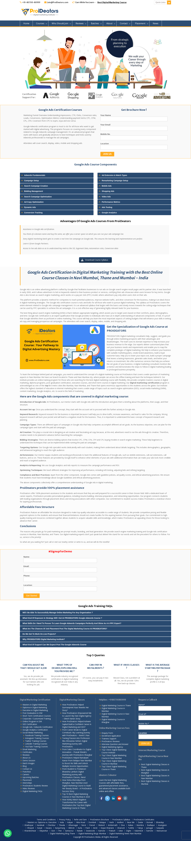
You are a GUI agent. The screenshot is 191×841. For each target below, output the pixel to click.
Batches (95, 23)
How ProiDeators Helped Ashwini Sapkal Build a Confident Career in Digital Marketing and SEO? (76, 724)
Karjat (39, 828)
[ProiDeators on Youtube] (119, 798)
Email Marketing (29, 749)
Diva (123, 825)
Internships (27, 783)
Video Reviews (29, 788)
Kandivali (40, 825)
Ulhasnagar (73, 825)
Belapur (102, 822)
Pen (60, 831)
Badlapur (151, 825)
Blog (25, 766)
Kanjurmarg (60, 828)
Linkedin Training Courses (36, 743)
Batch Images (28, 763)
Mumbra (140, 825)
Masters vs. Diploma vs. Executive (42, 822)
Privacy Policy (65, 820)
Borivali (149, 822)
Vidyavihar (43, 831)
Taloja (140, 828)
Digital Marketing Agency (112, 747)
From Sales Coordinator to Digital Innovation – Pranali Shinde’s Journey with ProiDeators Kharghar (77, 752)
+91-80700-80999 (31, 2)
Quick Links (160, 2)
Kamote (101, 831)
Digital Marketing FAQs (32, 791)
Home (26, 23)
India (62, 822)
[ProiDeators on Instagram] (125, 798)
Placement (140, 23)
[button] (8, 833)
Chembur (51, 825)
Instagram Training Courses (37, 738)
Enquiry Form (107, 733)
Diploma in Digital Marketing (35, 707)
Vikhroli (71, 828)
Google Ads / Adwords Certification (38, 727)
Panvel (92, 825)
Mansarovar (162, 831)
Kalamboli (138, 831)
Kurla (80, 828)
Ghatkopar (28, 825)
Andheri (120, 822)
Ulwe (121, 831)
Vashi (111, 822)
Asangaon (162, 825)
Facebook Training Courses (37, 735)
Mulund (101, 825)
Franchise (27, 771)
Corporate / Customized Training (37, 718)
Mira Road (80, 822)
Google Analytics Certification (35, 730)
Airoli (95, 828)
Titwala (62, 825)
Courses (40, 23)
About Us (27, 757)
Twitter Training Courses (35, 741)
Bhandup (160, 822)
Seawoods (90, 831)
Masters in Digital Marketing (35, 704)
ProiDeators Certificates (144, 820)
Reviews (80, 23)
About (109, 23)
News (155, 23)
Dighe (128, 831)
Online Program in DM (32, 721)
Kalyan (70, 822)
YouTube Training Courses (36, 746)
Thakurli (111, 831)
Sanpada (160, 828)
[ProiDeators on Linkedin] (113, 798)
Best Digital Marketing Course (112, 2)
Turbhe (131, 828)
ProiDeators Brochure (99, 820)
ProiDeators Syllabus (121, 820)
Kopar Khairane (107, 828)
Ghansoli (121, 828)
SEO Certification (30, 724)
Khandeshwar (30, 831)
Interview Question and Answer (115, 744)
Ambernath (113, 825)
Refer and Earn (80, 820)
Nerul (83, 825)
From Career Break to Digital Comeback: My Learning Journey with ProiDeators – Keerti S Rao (76, 733)
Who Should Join (60, 23)
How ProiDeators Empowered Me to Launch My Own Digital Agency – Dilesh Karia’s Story (76, 716)
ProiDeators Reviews (111, 741)
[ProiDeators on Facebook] (101, 798)
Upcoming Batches (31, 777)
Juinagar (149, 828)
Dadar (140, 822)
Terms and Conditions (46, 820)
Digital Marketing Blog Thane (62, 833)
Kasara (49, 828)
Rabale (80, 831)
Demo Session (29, 760)
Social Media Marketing (33, 732)
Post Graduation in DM (32, 713)
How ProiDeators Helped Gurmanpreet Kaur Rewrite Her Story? (75, 707)
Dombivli (92, 822)
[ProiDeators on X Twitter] (107, 798)
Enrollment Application (111, 735)
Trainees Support (109, 738)
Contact (124, 23)
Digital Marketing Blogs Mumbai (92, 833)
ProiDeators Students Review (35, 785)
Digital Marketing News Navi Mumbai (125, 833)
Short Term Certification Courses (37, 716)
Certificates (27, 752)
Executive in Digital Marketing (35, 710)
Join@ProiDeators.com (57, 2)
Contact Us (27, 769)
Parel (87, 828)
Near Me (130, 822)
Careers (26, 774)
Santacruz (69, 831)
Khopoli (30, 828)
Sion (53, 831)
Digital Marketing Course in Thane (116, 705)
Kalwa (130, 825)
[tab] (57, 175)
